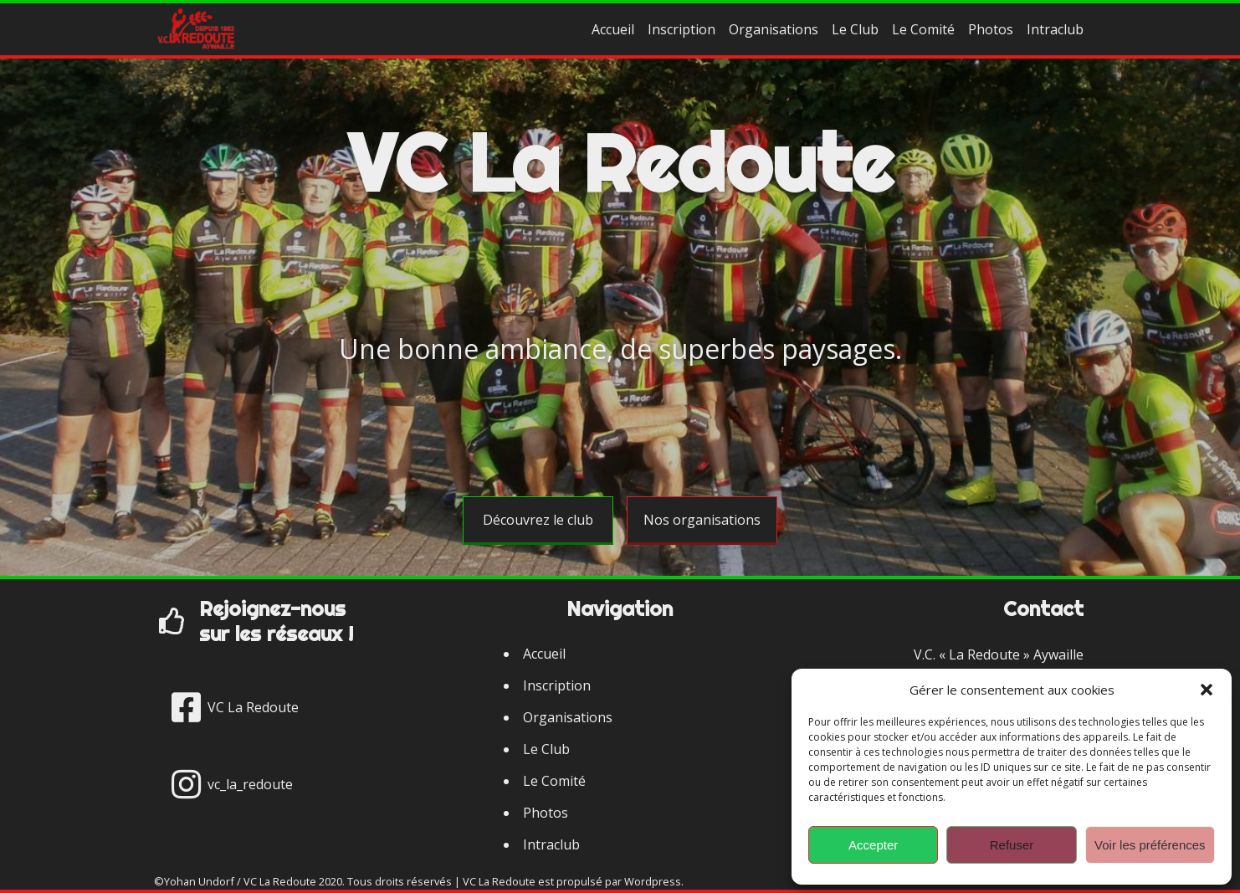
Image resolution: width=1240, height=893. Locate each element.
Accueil (613, 29)
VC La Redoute (620, 162)
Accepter (873, 845)
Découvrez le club (538, 520)
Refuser (1012, 845)
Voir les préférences (1150, 845)
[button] (1206, 689)
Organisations (773, 29)
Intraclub (1055, 29)
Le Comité (923, 29)
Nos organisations (702, 520)
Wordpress (652, 881)
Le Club (855, 29)
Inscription (681, 29)
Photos (990, 29)
